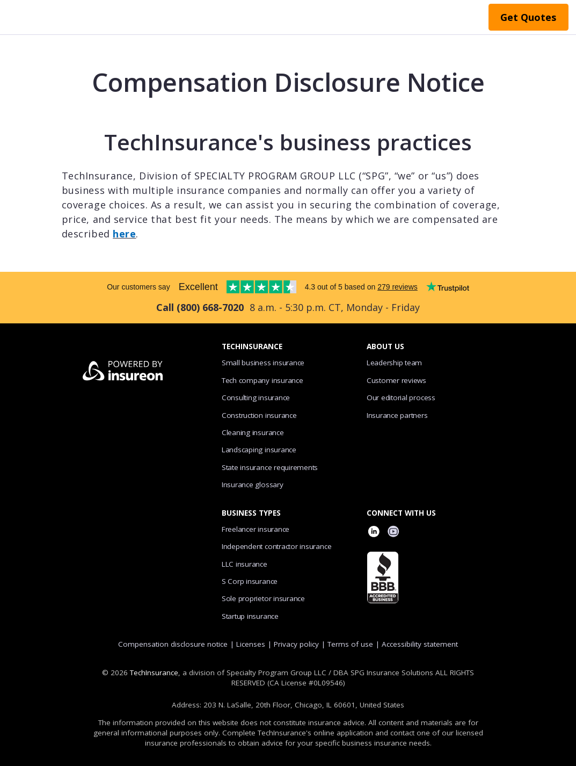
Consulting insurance (256, 397)
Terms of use (350, 644)
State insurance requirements (270, 467)
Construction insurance (259, 415)
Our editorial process (401, 397)
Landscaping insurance (259, 449)
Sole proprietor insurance (263, 598)
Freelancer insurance (255, 529)
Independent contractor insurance (277, 546)
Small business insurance (263, 362)
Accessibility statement (420, 644)
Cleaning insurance (253, 432)
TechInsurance (154, 672)
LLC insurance (244, 564)
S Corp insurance (250, 581)
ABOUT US (385, 346)
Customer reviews (396, 380)
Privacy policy (296, 644)
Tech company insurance (262, 380)
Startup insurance (250, 616)
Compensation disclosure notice (173, 644)
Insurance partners (397, 415)
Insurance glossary (252, 484)
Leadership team (394, 362)
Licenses (250, 644)
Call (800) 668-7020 (200, 307)
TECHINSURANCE (252, 346)
